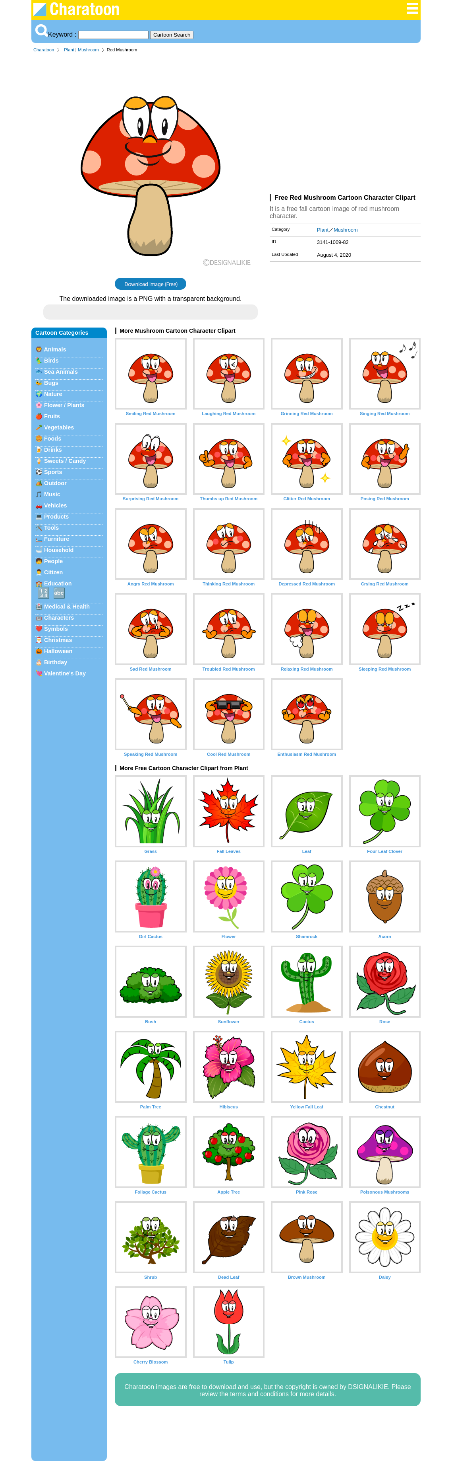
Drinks (53, 450)
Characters (59, 618)
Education (58, 583)
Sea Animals (61, 372)
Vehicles (55, 505)
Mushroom (88, 49)
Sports (53, 472)
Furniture (56, 539)
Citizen (53, 572)
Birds (51, 360)
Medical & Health (67, 606)
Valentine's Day (65, 673)
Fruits (52, 416)
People (53, 561)
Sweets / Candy (65, 461)
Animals (55, 349)
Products (56, 516)
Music (52, 494)
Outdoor (55, 483)
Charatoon (43, 49)
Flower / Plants (64, 405)
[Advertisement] (345, 125)
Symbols (56, 629)
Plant (69, 49)
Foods (52, 438)
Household (58, 550)
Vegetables (59, 427)
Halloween (58, 651)
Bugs (51, 383)
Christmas (58, 640)
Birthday (55, 662)
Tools (51, 528)
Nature (53, 394)
